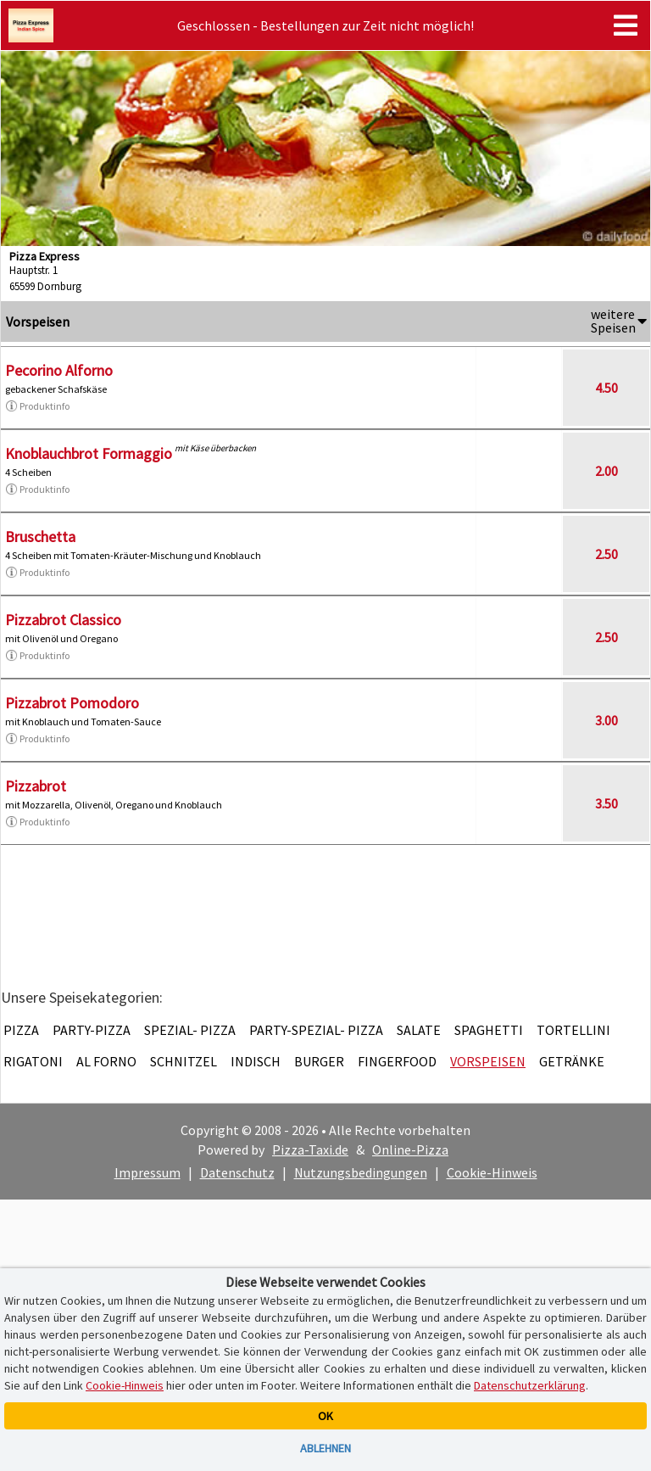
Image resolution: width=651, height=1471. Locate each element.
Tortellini (573, 1029)
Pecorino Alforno (59, 370)
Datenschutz (237, 1172)
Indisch (256, 1061)
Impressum (147, 1172)
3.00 (606, 720)
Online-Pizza (410, 1149)
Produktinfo (37, 406)
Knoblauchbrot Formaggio (88, 453)
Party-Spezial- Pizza (316, 1029)
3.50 (606, 803)
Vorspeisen (488, 1061)
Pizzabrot (35, 786)
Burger (319, 1061)
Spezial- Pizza (190, 1029)
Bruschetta (40, 536)
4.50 (606, 387)
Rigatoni (33, 1061)
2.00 (606, 470)
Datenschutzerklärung (530, 1385)
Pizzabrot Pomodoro (72, 703)
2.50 (606, 553)
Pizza (21, 1029)
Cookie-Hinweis (492, 1172)
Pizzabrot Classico (63, 619)
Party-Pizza (92, 1029)
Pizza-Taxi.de (310, 1149)
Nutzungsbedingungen (360, 1172)
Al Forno (106, 1061)
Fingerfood (397, 1061)
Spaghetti (488, 1029)
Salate (419, 1029)
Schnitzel (183, 1061)
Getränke (571, 1061)
